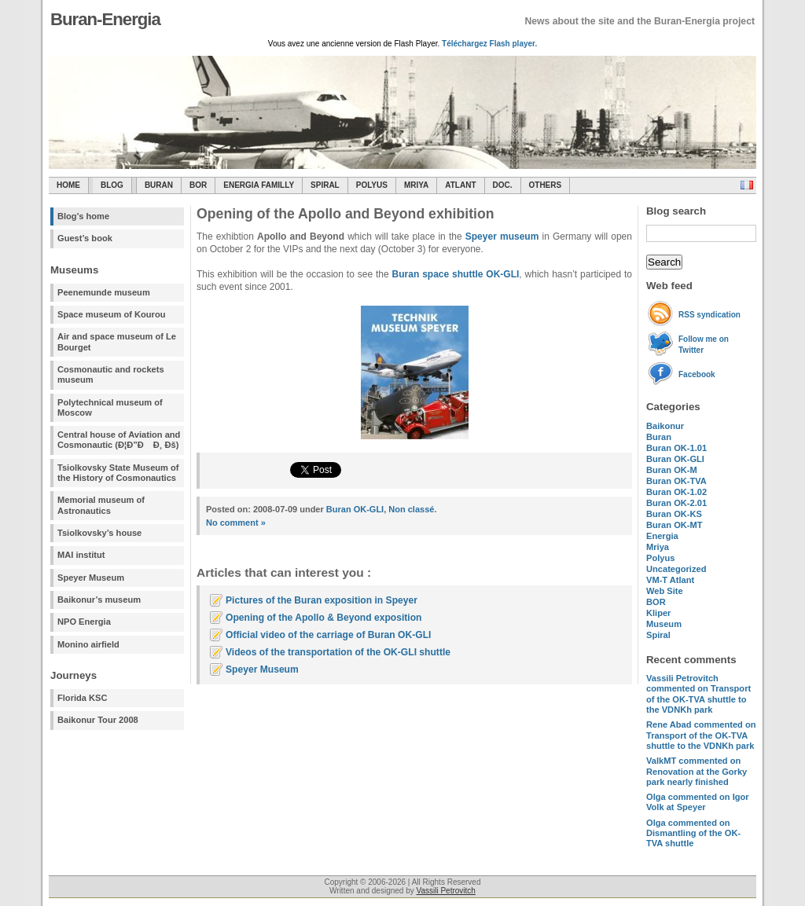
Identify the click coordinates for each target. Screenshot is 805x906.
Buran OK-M (671, 470)
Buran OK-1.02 (676, 492)
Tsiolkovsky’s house (99, 532)
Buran (159, 185)
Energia (662, 536)
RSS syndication (709, 314)
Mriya (416, 185)
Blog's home (83, 216)
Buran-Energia (105, 19)
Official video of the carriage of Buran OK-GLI (328, 634)
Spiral (658, 635)
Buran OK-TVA (676, 481)
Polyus (372, 185)
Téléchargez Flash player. (489, 43)
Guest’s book (84, 238)
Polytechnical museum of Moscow (110, 407)
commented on (698, 693)
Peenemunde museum (103, 292)
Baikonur (665, 426)
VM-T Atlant (670, 580)
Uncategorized (676, 569)
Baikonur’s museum (99, 599)
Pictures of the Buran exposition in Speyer (321, 600)
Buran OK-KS (674, 514)
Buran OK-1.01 (676, 448)
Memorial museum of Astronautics (101, 505)
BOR (198, 185)
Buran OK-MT (674, 525)
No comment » (236, 522)
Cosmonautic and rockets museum (110, 374)
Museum (664, 624)
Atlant (460, 185)
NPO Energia (84, 621)
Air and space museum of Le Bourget (116, 341)
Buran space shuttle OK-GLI (456, 274)
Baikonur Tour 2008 (97, 719)
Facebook (696, 374)
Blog (112, 185)
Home (68, 185)
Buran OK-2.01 (676, 503)
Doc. (503, 185)
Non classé (411, 509)
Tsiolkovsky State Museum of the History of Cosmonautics (118, 472)
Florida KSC (82, 697)
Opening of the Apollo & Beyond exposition (323, 617)
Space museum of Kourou (111, 314)
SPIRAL (325, 185)
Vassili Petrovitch (446, 890)
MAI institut (81, 554)
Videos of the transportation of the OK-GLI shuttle (338, 652)
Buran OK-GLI (675, 459)
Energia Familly (258, 185)
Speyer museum (502, 236)
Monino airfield (88, 644)
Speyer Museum (90, 577)
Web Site (664, 591)
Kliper (658, 613)
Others (545, 185)
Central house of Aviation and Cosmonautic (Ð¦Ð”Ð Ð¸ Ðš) (118, 439)
